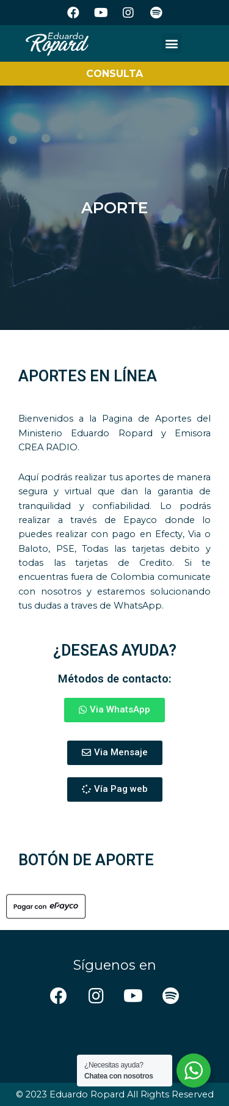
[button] (172, 43)
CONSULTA (114, 73)
